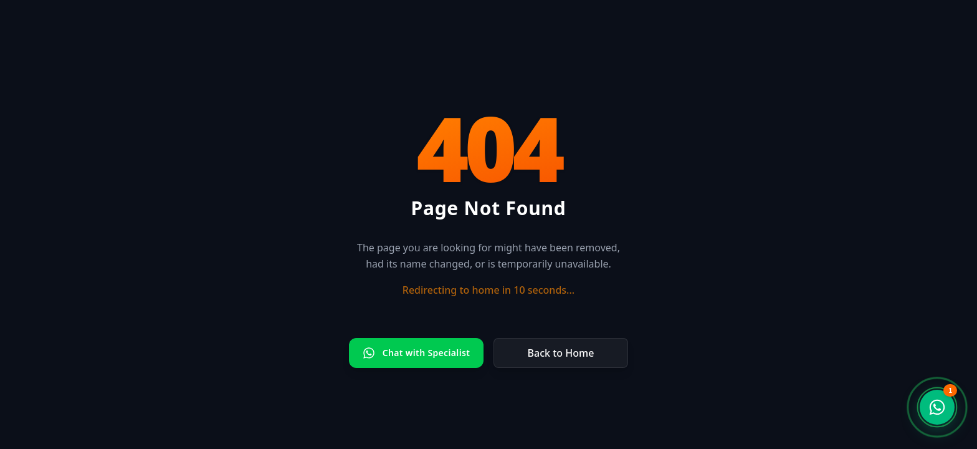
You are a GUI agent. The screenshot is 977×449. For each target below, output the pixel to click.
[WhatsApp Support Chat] (937, 407)
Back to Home (561, 353)
